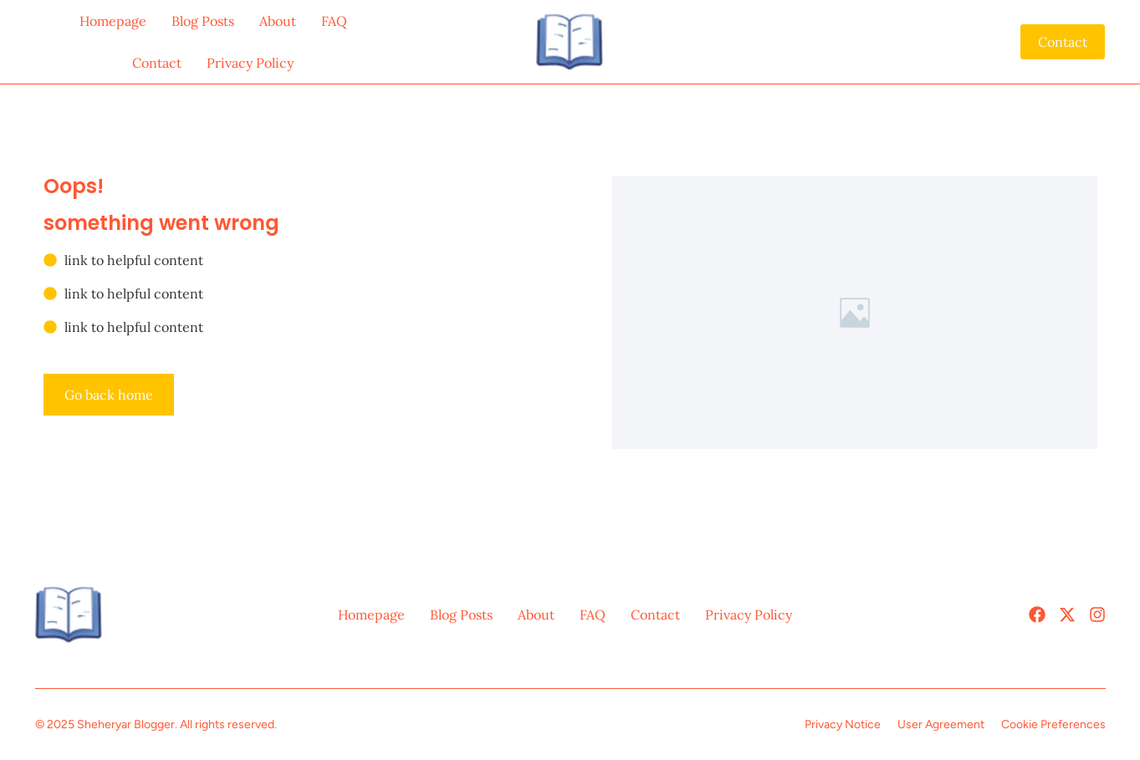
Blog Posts (202, 21)
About (277, 21)
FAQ (334, 21)
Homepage (112, 21)
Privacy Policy (250, 62)
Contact (156, 62)
